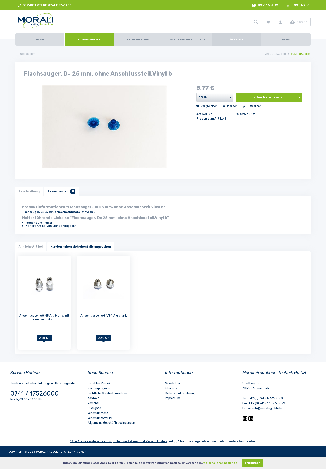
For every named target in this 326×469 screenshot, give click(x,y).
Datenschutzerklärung (180, 393)
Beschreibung (29, 191)
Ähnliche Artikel (31, 247)
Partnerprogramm (100, 388)
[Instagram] (245, 420)
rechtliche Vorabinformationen (108, 393)
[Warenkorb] (299, 22)
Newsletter (172, 383)
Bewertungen (61, 191)
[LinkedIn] (250, 420)
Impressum (172, 398)
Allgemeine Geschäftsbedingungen (111, 423)
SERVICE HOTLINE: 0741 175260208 (44, 5)
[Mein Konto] (280, 22)
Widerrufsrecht (98, 413)
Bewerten (252, 106)
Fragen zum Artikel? (211, 118)
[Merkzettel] (268, 22)
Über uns (171, 388)
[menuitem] (44, 5)
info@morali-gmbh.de (267, 408)
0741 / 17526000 (34, 393)
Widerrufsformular (100, 418)
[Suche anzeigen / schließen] (255, 22)
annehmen (252, 463)
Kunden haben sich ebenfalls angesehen (81, 247)
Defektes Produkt (100, 383)
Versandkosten (156, 441)
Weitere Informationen (220, 462)
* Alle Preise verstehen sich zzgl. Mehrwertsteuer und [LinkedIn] (108, 441)
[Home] (39, 39)
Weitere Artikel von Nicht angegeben (49, 225)
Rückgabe (94, 408)
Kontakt (93, 398)
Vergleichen (207, 106)
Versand (93, 403)
